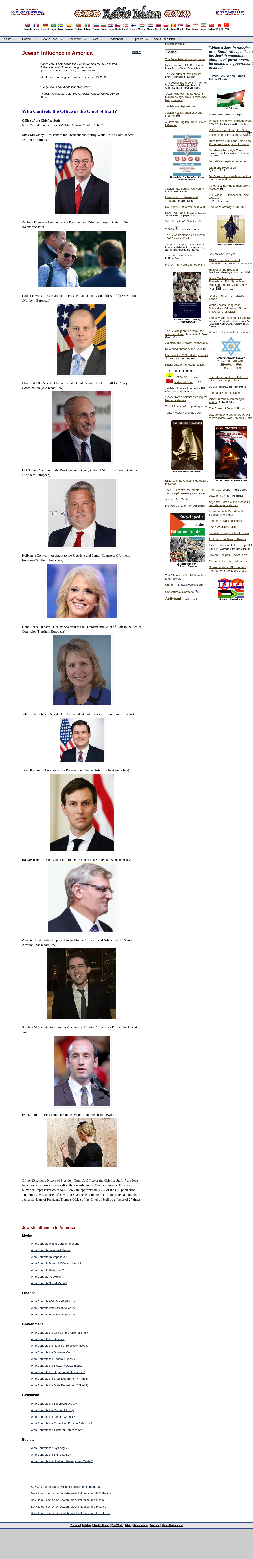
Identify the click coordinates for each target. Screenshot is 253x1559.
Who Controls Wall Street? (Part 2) (53, 1308)
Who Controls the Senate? (47, 1339)
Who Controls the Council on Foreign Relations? (61, 1423)
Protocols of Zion (176, 505)
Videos (169, 229)
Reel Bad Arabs (175, 212)
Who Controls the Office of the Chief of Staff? (59, 1332)
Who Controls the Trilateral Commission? (57, 1430)
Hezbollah (181, 377)
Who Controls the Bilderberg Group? (54, 1403)
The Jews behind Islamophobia (185, 59)
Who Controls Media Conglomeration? (55, 1243)
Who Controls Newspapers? (49, 1257)
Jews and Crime (219, 495)
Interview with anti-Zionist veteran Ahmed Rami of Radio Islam (230, 319)
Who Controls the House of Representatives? (59, 1345)
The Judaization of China (225, 392)
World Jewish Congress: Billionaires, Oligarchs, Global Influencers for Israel (227, 308)
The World (75, 39)
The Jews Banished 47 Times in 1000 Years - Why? (185, 236)
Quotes (169, 584)
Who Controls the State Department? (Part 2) (59, 1385)
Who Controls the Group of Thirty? (52, 1410)
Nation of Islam (183, 382)
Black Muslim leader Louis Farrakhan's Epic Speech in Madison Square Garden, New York (228, 284)
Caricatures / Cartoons (179, 592)
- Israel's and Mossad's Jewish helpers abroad (66, 1486)
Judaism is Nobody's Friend (226, 150)
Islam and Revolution (222, 167)
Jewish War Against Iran (180, 106)
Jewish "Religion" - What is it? (228, 555)
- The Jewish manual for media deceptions (230, 177)
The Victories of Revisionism (183, 74)
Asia (238, 363)
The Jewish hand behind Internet (186, 82)
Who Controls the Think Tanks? (51, 1454)
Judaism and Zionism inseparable (186, 342)
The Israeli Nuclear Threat (225, 520)
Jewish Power (50, 39)
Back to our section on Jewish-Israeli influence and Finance (68, 1506)
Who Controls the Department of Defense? (58, 1372)
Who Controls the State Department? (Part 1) (59, 1378)
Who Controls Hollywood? (47, 1270)
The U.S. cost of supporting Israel (186, 406)
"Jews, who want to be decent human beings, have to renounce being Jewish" (186, 97)
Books (213, 386)
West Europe (223, 361)
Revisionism (116, 39)
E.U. (239, 368)
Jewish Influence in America (182, 388)
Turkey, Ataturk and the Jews (183, 412)
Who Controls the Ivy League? (50, 1448)
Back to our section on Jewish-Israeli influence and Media (67, 1500)
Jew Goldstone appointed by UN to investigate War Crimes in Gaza (230, 416)
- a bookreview (229, 533)
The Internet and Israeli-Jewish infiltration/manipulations (228, 379)
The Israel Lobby (219, 489)
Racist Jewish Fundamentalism (185, 364)
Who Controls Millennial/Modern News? (56, 1263)
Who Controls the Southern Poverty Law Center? (62, 1461)
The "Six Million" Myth (223, 527)
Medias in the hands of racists (228, 561)
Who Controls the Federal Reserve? (53, 1359)
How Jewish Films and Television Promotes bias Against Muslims (230, 142)
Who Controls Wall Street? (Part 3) (53, 1314)
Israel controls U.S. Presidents (184, 65)
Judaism (27, 39)
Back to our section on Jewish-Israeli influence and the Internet (70, 1513)
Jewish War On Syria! (222, 254)
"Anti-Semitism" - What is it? (183, 221)
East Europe (239, 361)
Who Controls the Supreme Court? (53, 1352)
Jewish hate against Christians (184, 188)
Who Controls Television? (47, 1276)
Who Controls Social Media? (49, 1283)
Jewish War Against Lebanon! (228, 161)
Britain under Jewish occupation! (229, 332)
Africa (239, 366)
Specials (138, 39)
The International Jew (178, 255)
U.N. (226, 368)
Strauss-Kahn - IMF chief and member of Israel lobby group (227, 569)
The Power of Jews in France (227, 408)
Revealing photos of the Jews (184, 349)
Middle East (226, 366)
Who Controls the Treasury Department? (56, 1365)
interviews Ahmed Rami (185, 264)
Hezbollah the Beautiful (223, 269)
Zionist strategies (176, 244)
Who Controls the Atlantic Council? (53, 1416)
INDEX (136, 52)
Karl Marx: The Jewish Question (185, 206)
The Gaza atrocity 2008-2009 (227, 207)
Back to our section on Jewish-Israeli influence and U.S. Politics (71, 1493)
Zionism (6, 39)
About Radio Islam (165, 39)
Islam (95, 39)
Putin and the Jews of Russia (227, 539)
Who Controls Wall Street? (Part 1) (53, 1301)
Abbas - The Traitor (177, 499)
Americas (226, 363)
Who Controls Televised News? (51, 1250)
